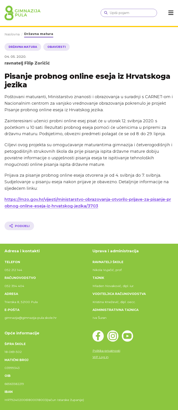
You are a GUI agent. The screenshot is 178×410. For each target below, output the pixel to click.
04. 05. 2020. (15, 56)
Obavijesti (56, 47)
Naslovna (12, 34)
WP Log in (100, 357)
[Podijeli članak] (19, 226)
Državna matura (38, 34)
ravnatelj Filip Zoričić (27, 63)
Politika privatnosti (106, 350)
